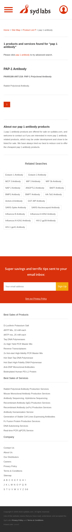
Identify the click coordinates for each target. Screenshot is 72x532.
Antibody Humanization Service (18, 412)
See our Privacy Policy (36, 298)
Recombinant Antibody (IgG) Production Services (27, 403)
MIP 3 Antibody (33, 181)
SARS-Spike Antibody (15, 207)
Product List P (29, 30)
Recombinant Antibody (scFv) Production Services (27, 407)
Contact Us (9, 448)
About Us (8, 452)
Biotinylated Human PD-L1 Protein (20, 371)
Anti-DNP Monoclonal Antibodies (19, 367)
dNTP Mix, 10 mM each (15, 330)
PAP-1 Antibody (15, 69)
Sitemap (8, 475)
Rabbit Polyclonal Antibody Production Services (26, 389)
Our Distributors (11, 457)
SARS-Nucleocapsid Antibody (45, 207)
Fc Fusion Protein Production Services (22, 421)
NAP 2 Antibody (12, 188)
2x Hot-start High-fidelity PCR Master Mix (23, 353)
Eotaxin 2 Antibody (37, 175)
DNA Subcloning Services (16, 426)
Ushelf (16, 524)
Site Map (16, 30)
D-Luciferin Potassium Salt (16, 325)
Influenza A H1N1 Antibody (18, 220)
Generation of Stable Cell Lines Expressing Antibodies (29, 416)
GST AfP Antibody (36, 201)
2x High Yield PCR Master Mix (18, 344)
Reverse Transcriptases (15, 348)
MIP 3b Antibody (53, 181)
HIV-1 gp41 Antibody (15, 227)
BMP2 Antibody (12, 194)
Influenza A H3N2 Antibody (42, 214)
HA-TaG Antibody (53, 194)
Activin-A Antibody (14, 201)
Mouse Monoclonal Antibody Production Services (27, 393)
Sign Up (62, 286)
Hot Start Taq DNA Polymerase (18, 358)
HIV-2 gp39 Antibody (46, 220)
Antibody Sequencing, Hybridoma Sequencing (25, 398)
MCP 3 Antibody (13, 181)
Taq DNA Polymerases (14, 339)
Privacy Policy (10, 466)
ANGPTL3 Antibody (35, 188)
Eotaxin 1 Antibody (14, 175)
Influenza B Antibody (15, 214)
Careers (7, 461)
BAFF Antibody (57, 188)
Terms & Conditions (13, 471)
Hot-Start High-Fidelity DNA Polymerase (23, 362)
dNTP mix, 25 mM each (15, 335)
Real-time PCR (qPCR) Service (18, 430)
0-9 (26, 489)
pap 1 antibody (23, 55)
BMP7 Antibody (32, 194)
